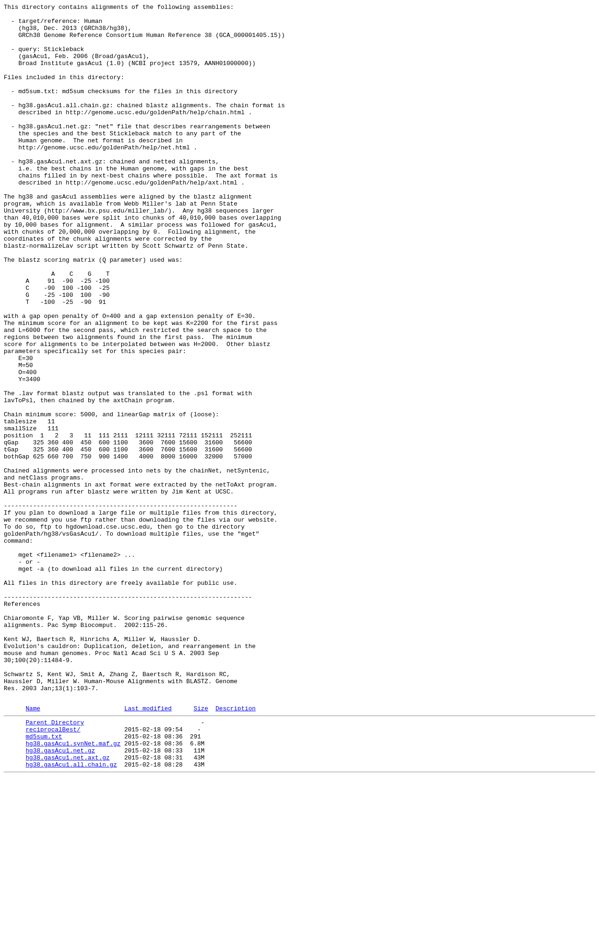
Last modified (147, 848)
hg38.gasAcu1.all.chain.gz (71, 914)
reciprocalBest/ (53, 872)
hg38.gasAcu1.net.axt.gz (68, 906)
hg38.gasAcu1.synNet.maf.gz (73, 889)
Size (201, 848)
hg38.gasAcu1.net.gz (60, 897)
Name (33, 848)
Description (235, 848)
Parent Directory (55, 864)
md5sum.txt (44, 881)
